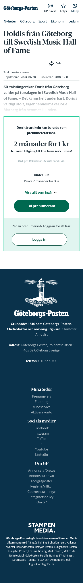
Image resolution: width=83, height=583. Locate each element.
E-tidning (41, 402)
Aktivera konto (41, 412)
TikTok (41, 439)
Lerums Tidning (37, 551)
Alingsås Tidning (37, 542)
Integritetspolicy (42, 497)
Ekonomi (57, 21)
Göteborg (27, 21)
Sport (43, 21)
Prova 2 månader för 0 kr (41, 181)
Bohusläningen (56, 542)
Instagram (42, 433)
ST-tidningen (66, 555)
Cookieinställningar (41, 492)
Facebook (42, 428)
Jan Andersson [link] (19, 72)
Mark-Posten (55, 551)
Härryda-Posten (44, 547)
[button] (75, 8)
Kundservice (41, 407)
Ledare (73, 21)
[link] (21, 8)
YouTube (41, 449)
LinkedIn (41, 454)
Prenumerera (41, 396)
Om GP (42, 502)
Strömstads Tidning (23, 559)
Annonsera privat (41, 476)
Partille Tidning (49, 555)
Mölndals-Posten (29, 555)
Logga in (39, 239)
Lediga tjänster (41, 481)
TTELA (40, 559)
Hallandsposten (25, 547)
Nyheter (10, 21)
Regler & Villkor (41, 486)
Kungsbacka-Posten (65, 547)
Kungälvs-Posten (17, 551)
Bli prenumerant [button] (41, 206)
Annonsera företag (41, 470)
